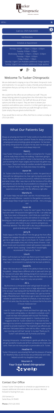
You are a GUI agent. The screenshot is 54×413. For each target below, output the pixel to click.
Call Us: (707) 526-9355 (27, 30)
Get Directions (27, 37)
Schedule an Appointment (27, 43)
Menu (3, 22)
